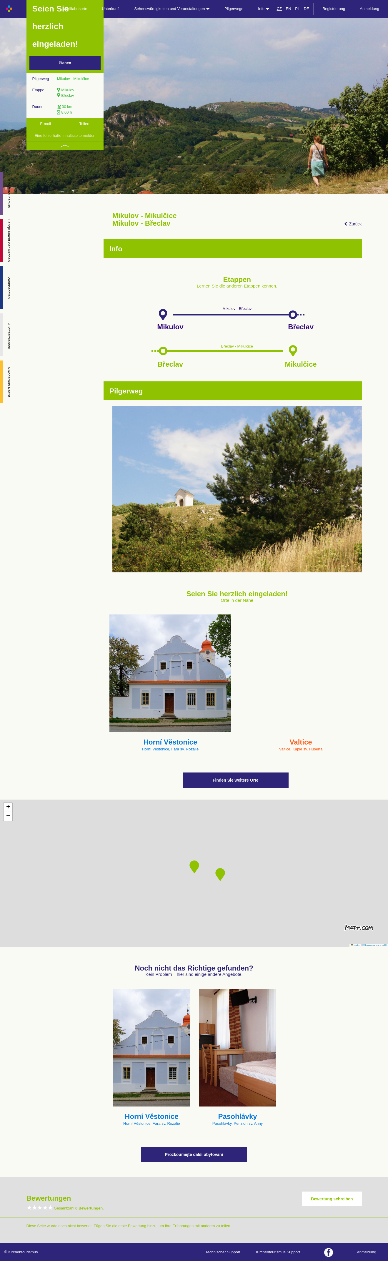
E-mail (45, 124)
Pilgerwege (233, 8)
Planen (65, 63)
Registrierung (333, 8)
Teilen (84, 124)
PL (297, 8)
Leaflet (355, 945)
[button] (194, 866)
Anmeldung (369, 8)
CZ (279, 8)
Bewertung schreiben (332, 1199)
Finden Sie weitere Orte (236, 780)
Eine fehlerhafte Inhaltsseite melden (64, 135)
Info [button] (263, 8)
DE (306, 8)
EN (288, 8)
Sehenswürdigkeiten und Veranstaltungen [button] (172, 8)
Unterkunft (110, 8)
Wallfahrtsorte (75, 8)
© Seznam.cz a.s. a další (374, 945)
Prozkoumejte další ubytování (194, 1154)
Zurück (353, 224)
